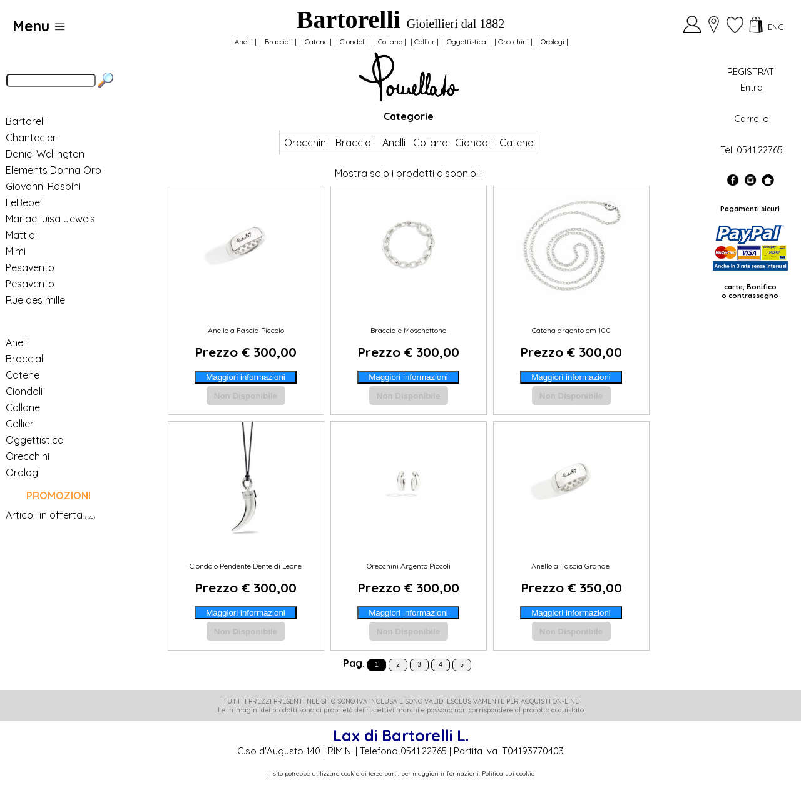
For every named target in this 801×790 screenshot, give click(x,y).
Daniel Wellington (45, 154)
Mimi (16, 251)
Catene (316, 42)
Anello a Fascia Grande (571, 566)
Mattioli (22, 235)
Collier (424, 42)
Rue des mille (35, 300)
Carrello (751, 118)
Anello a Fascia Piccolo (246, 330)
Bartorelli (26, 121)
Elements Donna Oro (53, 170)
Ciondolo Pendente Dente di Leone (246, 566)
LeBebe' (24, 202)
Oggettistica (466, 42)
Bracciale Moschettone (408, 330)
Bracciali (279, 42)
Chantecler (31, 137)
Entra (751, 87)
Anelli (244, 42)
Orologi (552, 42)
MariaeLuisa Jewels (50, 218)
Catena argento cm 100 (571, 330)
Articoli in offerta (44, 515)
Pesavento (30, 267)
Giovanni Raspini (43, 186)
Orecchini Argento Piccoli (408, 566)
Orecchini (513, 42)
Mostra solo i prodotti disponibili (408, 173)
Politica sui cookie (508, 773)
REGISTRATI (751, 72)
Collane (390, 42)
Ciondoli (353, 42)
